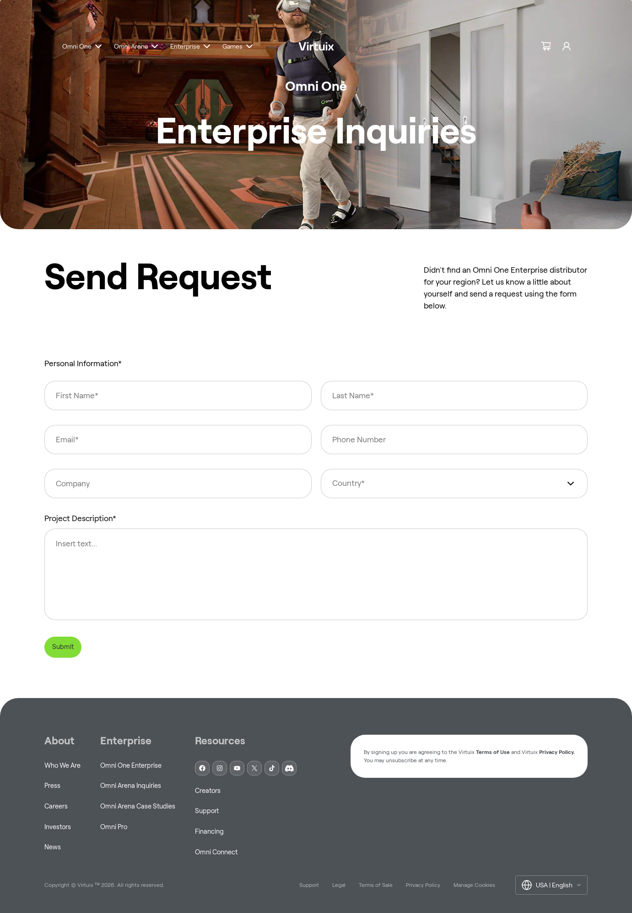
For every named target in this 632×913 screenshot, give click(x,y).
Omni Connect (216, 852)
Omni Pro (113, 826)
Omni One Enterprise (131, 765)
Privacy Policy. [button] (557, 752)
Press (52, 785)
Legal (339, 885)
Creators (208, 790)
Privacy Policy (423, 885)
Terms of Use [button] (493, 752)
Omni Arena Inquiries (130, 785)
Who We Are (62, 765)
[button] (83, 48)
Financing (209, 831)
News (52, 847)
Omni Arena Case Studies (137, 806)
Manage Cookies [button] (474, 885)
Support (207, 810)
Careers (56, 806)
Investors (57, 826)
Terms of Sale (376, 885)
